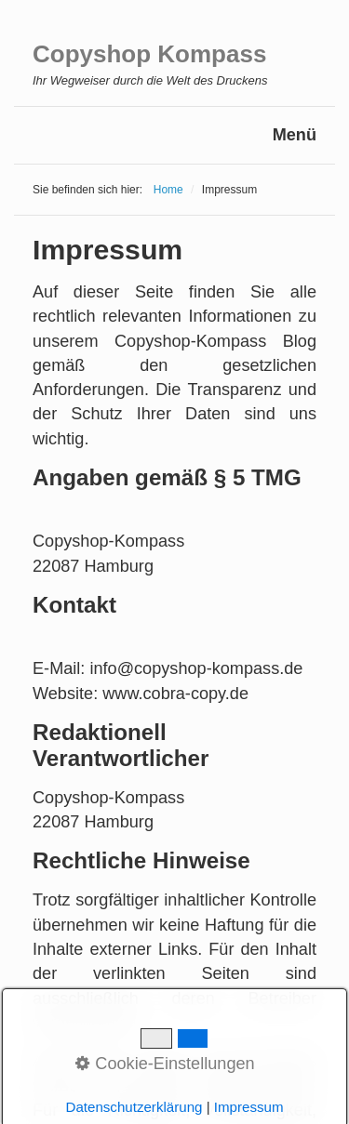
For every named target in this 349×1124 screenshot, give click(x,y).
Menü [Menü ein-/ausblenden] (294, 135)
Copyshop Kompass (149, 54)
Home (168, 189)
